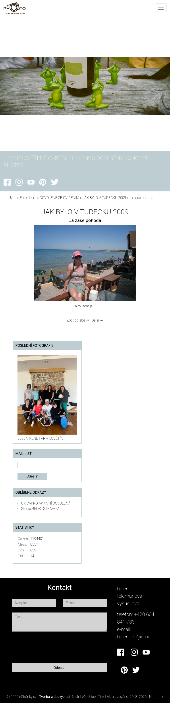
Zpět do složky (78, 320)
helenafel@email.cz (138, 636)
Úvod (12, 198)
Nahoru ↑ (156, 697)
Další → (97, 320)
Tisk (101, 697)
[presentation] (45, 646)
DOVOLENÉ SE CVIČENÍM (59, 198)
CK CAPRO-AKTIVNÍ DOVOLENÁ (45, 503)
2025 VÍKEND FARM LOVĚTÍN (40, 438)
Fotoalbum (28, 198)
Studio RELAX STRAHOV (40, 509)
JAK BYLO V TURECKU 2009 (104, 198)
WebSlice (88, 697)
